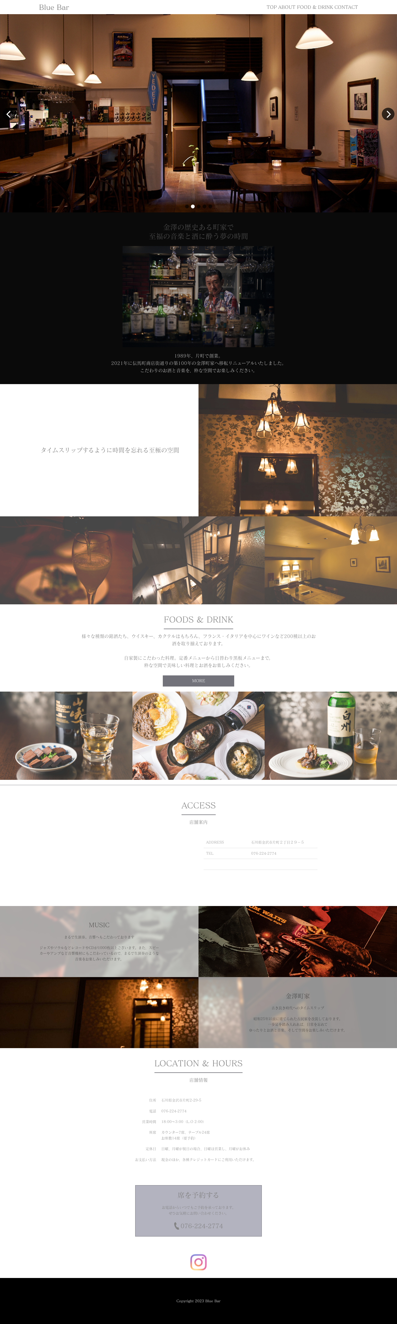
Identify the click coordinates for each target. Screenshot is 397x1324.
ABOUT (286, 7)
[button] (187, 206)
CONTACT (346, 7)
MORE (198, 681)
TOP (272, 7)
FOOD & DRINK (315, 7)
